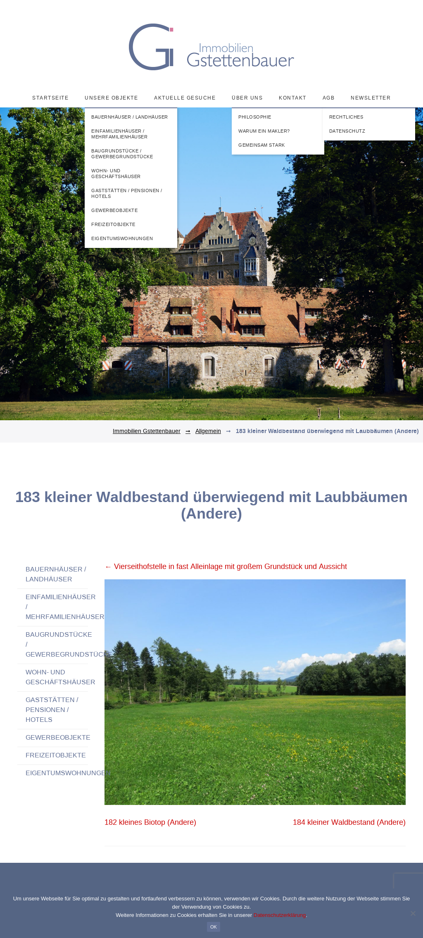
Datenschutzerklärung (280, 915)
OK (213, 926)
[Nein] (413, 913)
